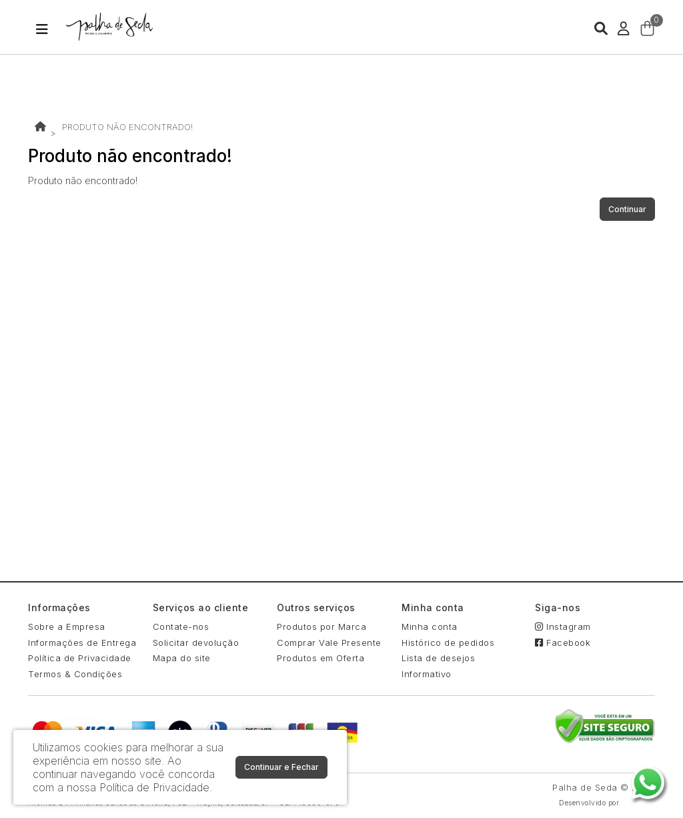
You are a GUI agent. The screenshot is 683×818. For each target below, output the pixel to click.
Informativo (427, 674)
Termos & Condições (75, 674)
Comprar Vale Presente (329, 642)
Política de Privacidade (79, 658)
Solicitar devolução (196, 642)
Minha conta (430, 626)
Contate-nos (181, 626)
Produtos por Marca (321, 626)
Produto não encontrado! (127, 126)
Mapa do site (182, 658)
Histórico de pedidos (448, 642)
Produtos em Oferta (320, 658)
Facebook (562, 642)
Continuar (627, 209)
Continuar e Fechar (281, 767)
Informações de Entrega (82, 642)
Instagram (563, 626)
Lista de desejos (438, 658)
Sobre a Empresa (66, 626)
